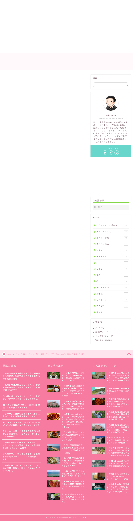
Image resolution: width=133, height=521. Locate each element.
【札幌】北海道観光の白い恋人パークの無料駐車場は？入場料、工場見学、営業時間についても (21, 387)
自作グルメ (112, 300)
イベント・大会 (112, 231)
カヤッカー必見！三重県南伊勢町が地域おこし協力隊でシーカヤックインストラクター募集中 (21, 434)
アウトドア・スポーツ (112, 225)
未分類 (112, 293)
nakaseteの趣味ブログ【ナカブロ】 (66, 61)
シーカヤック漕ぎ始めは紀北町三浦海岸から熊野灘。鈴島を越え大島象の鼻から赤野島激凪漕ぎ (21, 376)
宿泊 (112, 281)
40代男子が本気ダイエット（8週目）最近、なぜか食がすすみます (21, 406)
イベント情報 (112, 237)
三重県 (112, 268)
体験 (112, 275)
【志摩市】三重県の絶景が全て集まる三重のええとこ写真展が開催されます (21, 415)
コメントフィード (104, 336)
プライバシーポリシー (16, 49)
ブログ (112, 262)
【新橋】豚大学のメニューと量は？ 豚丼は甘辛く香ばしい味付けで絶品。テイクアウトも (21, 468)
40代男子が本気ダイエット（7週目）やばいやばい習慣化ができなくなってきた (21, 423)
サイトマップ (52, 44)
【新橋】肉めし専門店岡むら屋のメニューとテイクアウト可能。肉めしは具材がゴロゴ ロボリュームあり (21, 445)
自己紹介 (112, 306)
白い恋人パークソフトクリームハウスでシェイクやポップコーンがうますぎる (21, 397)
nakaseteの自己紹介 (29, 44)
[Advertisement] (55, 20)
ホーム (9, 44)
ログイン (99, 328)
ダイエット (112, 256)
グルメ (112, 250)
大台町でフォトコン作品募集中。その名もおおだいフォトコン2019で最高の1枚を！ (21, 457)
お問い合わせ (71, 44)
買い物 (112, 312)
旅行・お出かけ (112, 287)
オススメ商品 (112, 244)
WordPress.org (103, 339)
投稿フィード (102, 332)
